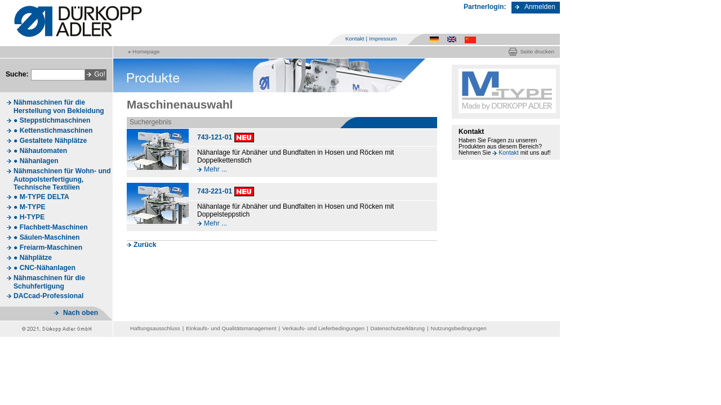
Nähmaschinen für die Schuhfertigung (49, 282)
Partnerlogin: (485, 7)
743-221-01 (214, 191)
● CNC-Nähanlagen (44, 268)
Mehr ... (215, 169)
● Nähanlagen (36, 161)
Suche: (17, 74)
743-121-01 (214, 137)
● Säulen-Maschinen (46, 237)
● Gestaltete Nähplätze (50, 141)
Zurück (145, 245)
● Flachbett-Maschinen (51, 227)
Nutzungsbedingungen (459, 328)
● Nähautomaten (40, 151)
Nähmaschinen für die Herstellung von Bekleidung (59, 106)
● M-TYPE (30, 207)
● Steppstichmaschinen (52, 120)
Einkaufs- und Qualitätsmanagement (231, 328)
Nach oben (80, 313)
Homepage (145, 51)
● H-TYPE (29, 217)
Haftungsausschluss (155, 328)
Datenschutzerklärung (398, 328)
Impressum (383, 38)
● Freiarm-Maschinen (48, 247)
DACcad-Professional (48, 296)
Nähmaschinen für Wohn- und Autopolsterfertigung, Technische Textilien (62, 179)
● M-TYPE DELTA (41, 197)
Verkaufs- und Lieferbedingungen (323, 328)
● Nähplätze (33, 258)
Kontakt (354, 38)
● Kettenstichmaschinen (53, 130)
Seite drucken (537, 51)
